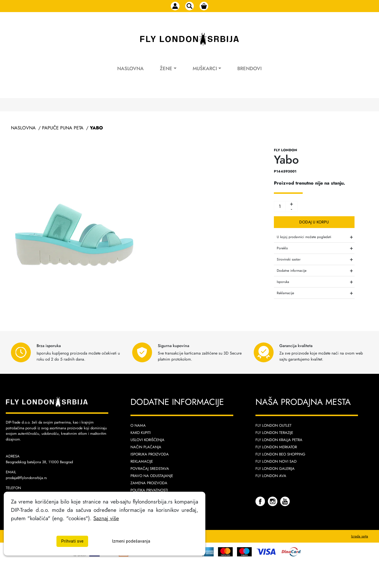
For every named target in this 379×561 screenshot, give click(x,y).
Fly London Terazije (274, 432)
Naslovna (130, 68)
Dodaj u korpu (314, 222)
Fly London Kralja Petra (278, 440)
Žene (166, 68)
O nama (138, 425)
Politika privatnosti (149, 490)
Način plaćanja (145, 447)
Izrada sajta (359, 536)
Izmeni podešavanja (131, 541)
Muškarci (205, 68)
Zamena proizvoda (148, 483)
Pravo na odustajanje (151, 475)
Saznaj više (106, 518)
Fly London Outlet (273, 425)
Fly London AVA (270, 475)
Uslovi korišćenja (147, 440)
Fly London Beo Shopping (280, 454)
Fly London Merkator (276, 447)
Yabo (96, 128)
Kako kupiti (140, 432)
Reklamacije (141, 461)
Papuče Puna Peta (63, 128)
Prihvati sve (72, 541)
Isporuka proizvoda (149, 454)
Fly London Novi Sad (276, 461)
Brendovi (249, 68)
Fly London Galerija (275, 468)
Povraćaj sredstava (149, 468)
